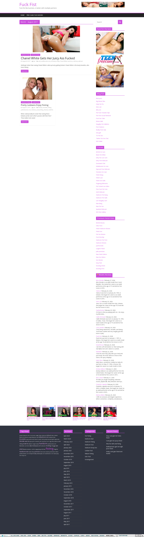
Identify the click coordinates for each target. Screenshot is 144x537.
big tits (52, 439)
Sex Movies (99, 260)
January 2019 (67, 486)
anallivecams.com (45, 61)
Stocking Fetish (100, 266)
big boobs (57, 439)
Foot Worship (100, 237)
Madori (30, 443)
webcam (80, 61)
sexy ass (49, 439)
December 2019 (68, 453)
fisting (49, 107)
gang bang (38, 449)
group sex (32, 441)
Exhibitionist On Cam (102, 166)
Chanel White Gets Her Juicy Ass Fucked (48, 58)
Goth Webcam (100, 192)
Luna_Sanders (100, 327)
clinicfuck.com (45, 441)
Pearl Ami (99, 336)
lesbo (52, 435)
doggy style (55, 446)
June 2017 (67, 518)
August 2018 (67, 501)
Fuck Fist (28, 4)
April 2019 (67, 477)
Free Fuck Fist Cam (101, 189)
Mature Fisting (89, 453)
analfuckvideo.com (24, 453)
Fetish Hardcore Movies (103, 228)
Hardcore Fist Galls (101, 198)
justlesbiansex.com (26, 110)
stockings (49, 446)
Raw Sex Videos (100, 257)
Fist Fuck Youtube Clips (103, 113)
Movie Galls (99, 121)
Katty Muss (99, 360)
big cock (24, 455)
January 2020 (67, 450)
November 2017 (68, 504)
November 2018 (68, 492)
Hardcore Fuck (35, 55)
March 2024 (67, 439)
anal (39, 61)
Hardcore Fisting (26, 102)
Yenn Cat (98, 301)
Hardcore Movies (101, 243)
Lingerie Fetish (100, 248)
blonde (40, 107)
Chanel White (63, 61)
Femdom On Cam (101, 172)
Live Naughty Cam (101, 200)
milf (40, 441)
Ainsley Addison (100, 369)
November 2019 (68, 456)
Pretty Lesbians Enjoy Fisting (34, 105)
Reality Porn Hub (101, 130)
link (142, 508)
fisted (57, 451)
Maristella (21, 446)
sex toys (36, 437)
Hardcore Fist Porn (101, 240)
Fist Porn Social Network (103, 115)
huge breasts (36, 443)
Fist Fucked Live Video (102, 186)
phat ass (44, 435)
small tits (50, 110)
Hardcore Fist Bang (102, 195)
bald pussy (56, 453)
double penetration (50, 451)
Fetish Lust (99, 178)
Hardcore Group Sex (91, 448)
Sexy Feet (99, 263)
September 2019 (69, 462)
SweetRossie (100, 345)
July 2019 (66, 468)
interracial (42, 451)
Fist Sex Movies (100, 234)
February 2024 (68, 442)
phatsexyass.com (41, 453)
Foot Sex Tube (100, 118)
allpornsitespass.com (35, 446)
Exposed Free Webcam (103, 169)
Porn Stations (100, 127)
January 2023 (67, 448)
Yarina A (98, 291)
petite (39, 439)
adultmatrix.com (49, 453)
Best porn (99, 98)
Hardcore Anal (25, 55)
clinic (28, 435)
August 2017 (67, 512)
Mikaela (25, 449)
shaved (46, 110)
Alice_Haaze (99, 378)
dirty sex (98, 110)
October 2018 (68, 495)
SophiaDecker (100, 310)
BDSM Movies (100, 223)
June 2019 (67, 471)
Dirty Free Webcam (102, 160)
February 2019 (68, 483)
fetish (30, 451)
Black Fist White (101, 155)
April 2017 (67, 524)
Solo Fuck (88, 456)
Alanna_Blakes (100, 395)
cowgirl (37, 435)
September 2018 (69, 498)
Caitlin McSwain (100, 317)
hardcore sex (24, 452)
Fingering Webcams (102, 183)
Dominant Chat (100, 163)
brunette (53, 61)
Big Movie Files (100, 101)
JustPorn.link (99, 246)
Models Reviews (105, 275)
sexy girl (98, 133)
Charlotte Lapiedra (101, 384)
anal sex (27, 441)
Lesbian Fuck (36, 102)
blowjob (31, 453)
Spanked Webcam (101, 209)
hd (26, 435)
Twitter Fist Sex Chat (102, 138)
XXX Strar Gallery (101, 212)
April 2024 (67, 436)
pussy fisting (31, 437)
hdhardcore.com (44, 437)
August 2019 (67, 465)
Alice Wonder (100, 280)
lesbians (34, 110)
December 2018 (68, 489)
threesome (26, 437)
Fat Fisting (88, 436)
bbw (54, 437)
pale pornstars (100, 251)
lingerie (56, 449)
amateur (29, 449)
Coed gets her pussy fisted (114, 441)
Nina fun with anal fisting (113, 444)
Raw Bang (99, 203)
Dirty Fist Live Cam (101, 158)
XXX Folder (99, 141)
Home (22, 15)
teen (20, 455)
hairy (53, 441)
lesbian (56, 435)
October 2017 (68, 507)
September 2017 (69, 510)
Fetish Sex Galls (100, 180)
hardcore (70, 61)
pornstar (37, 451)
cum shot (27, 446)
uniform (34, 449)
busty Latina (29, 439)
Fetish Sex (99, 231)
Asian (40, 435)
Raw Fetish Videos (101, 254)
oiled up (75, 61)
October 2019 (68, 459)
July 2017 (66, 515)
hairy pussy (44, 439)
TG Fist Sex (99, 135)
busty (57, 61)
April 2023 (67, 445)
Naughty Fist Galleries (102, 124)
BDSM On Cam (100, 152)
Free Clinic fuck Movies (35, 15)
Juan (34, 61)
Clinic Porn (99, 226)
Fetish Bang (99, 175)
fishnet (21, 437)
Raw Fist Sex (100, 206)
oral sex (43, 449)
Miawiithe (99, 351)
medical (37, 441)
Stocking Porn (100, 268)
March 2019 (67, 480)
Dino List (98, 107)
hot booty (32, 435)
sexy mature (35, 439)
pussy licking (40, 110)
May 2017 (67, 521)
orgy (50, 441)
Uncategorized (89, 459)
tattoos (56, 441)
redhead (48, 435)
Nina (33, 451)
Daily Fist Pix (100, 104)
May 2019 (67, 474)
